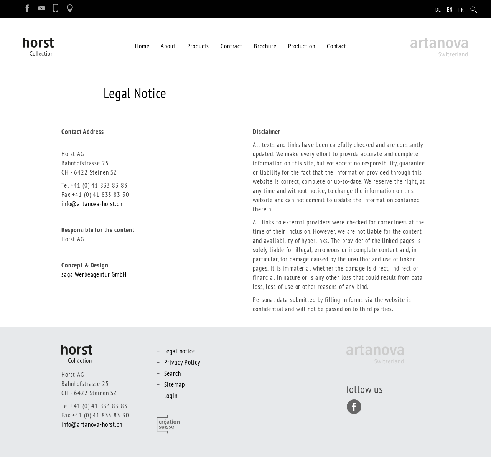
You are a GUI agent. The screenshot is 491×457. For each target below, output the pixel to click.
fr (461, 9)
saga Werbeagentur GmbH (94, 274)
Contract (231, 46)
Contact (336, 46)
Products (198, 46)
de (438, 9)
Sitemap (174, 384)
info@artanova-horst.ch (91, 204)
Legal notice (179, 351)
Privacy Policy (182, 362)
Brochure (265, 46)
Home (142, 46)
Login (171, 395)
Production (302, 46)
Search (172, 373)
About (168, 46)
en (450, 9)
